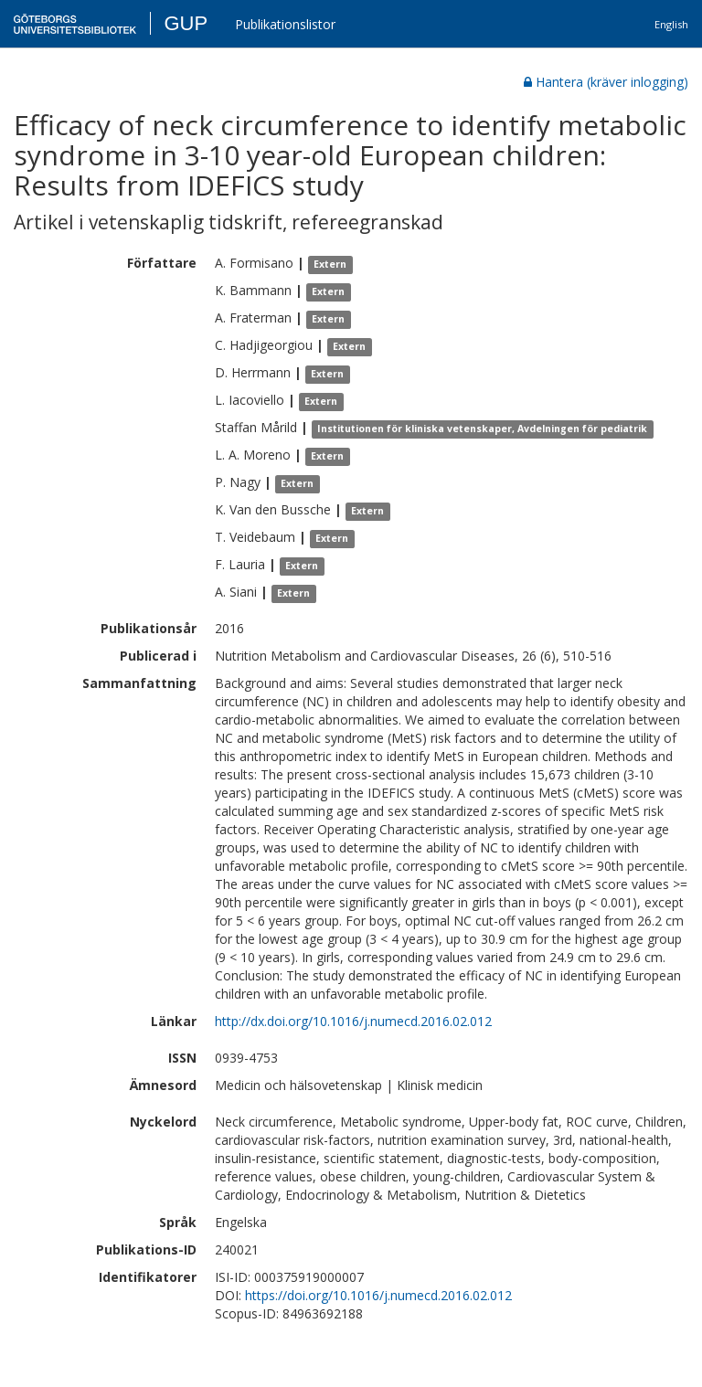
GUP (185, 23)
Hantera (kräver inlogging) (606, 81)
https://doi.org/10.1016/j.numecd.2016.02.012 (378, 1295)
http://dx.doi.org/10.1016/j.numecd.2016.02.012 (353, 1021)
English (671, 24)
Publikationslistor (285, 24)
